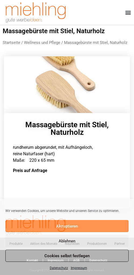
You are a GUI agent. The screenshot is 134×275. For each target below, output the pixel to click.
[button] (128, 12)
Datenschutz (59, 268)
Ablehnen (67, 241)
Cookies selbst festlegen (67, 255)
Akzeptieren (67, 226)
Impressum (79, 268)
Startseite (11, 42)
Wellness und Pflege (42, 42)
